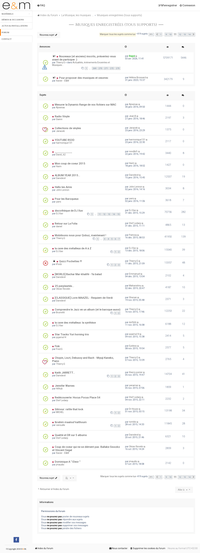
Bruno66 (60, 312)
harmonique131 (64, 143)
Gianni (59, 119)
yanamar (133, 385)
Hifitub (59, 388)
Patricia (133, 235)
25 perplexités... (64, 286)
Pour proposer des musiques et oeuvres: (84, 77)
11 (99, 214)
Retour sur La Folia (66, 223)
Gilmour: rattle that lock (69, 409)
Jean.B (132, 116)
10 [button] (170, 34)
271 (106, 68)
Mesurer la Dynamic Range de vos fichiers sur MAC (85, 104)
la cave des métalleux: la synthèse (75, 322)
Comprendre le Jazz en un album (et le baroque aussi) (87, 309)
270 (100, 68)
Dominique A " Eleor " (67, 461)
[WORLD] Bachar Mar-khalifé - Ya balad (78, 274)
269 (94, 68)
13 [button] (185, 34)
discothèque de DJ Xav (69, 210)
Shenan (133, 297)
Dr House (133, 409)
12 (104, 214)
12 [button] (180, 34)
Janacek (60, 131)
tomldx (132, 422)
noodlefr (133, 151)
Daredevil (61, 178)
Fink (57, 346)
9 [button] (166, 34)
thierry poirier (136, 372)
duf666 (132, 322)
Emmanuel (134, 274)
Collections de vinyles (68, 128)
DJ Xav (59, 213)
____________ (63, 151)
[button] (151, 34)
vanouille (60, 425)
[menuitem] (41, 5)
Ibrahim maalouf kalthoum (71, 422)
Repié (132, 56)
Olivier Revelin (63, 289)
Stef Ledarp (135, 223)
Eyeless (133, 346)
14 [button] (189, 34)
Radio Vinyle (62, 116)
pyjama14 (61, 337)
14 (114, 214)
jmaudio (60, 464)
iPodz (59, 264)
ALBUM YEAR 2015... (67, 175)
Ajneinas (60, 107)
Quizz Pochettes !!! (70, 261)
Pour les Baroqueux (66, 198)
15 (118, 214)
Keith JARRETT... (65, 372)
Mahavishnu (135, 285)
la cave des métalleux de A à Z (73, 248)
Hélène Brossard (137, 77)
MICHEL (60, 412)
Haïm (59, 166)
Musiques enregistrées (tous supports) (116, 24)
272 (112, 68)
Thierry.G (60, 62)
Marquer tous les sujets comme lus (117, 34)
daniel (59, 226)
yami (58, 201)
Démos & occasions (13, 19)
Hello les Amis (63, 187)
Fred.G (59, 349)
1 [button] (160, 34)
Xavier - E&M (62, 80)
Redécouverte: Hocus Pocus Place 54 (77, 397)
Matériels (7, 14)
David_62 (61, 154)
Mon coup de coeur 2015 (70, 163)
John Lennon (62, 190)
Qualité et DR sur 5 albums (71, 435)
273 (117, 68)
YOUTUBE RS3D (64, 140)
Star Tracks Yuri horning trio (72, 334)
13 (109, 214)
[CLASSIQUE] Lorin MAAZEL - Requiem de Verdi (84, 297)
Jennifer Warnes (65, 385)
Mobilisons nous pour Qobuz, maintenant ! (80, 235)
